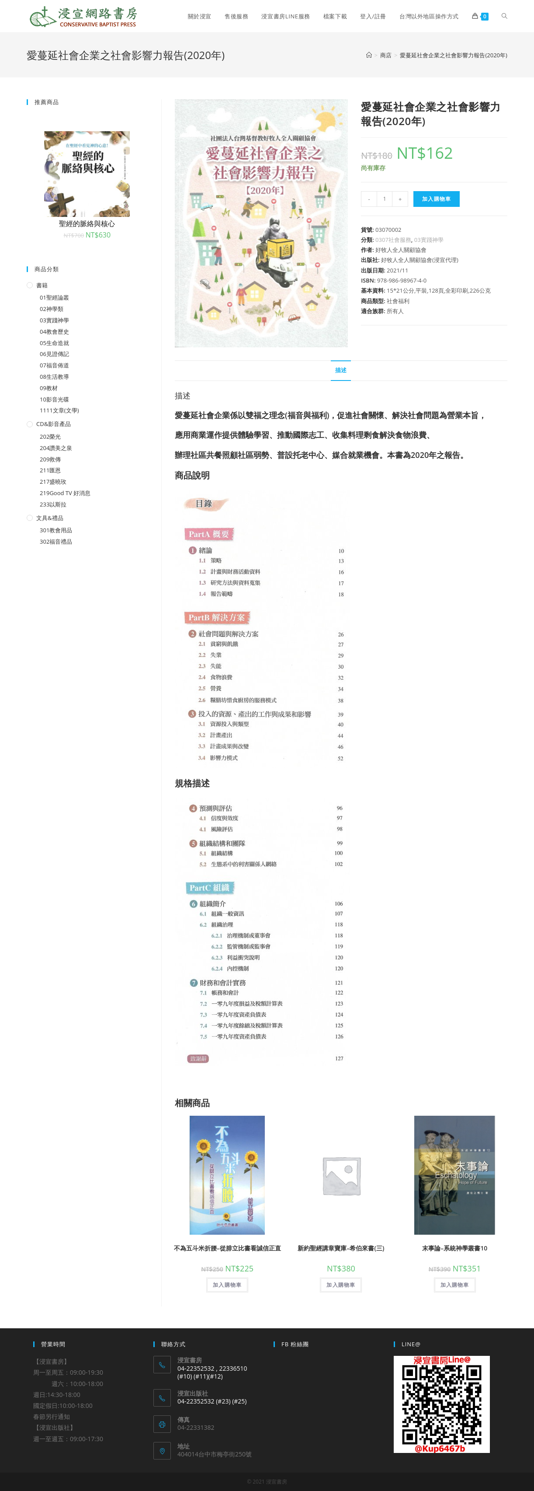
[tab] (341, 371)
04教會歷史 (54, 331)
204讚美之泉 (56, 448)
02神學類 (51, 309)
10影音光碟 (54, 399)
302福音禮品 (56, 541)
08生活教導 (54, 377)
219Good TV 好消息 (65, 493)
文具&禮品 (49, 518)
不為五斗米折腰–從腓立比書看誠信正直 (227, 1248)
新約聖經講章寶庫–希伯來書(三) (341, 1248)
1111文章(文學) (59, 410)
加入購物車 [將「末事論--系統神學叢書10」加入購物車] (454, 1284)
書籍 (42, 285)
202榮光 (50, 436)
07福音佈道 (54, 365)
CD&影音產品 (53, 424)
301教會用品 (56, 530)
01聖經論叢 (54, 297)
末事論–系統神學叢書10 (454, 1248)
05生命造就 (54, 343)
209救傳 (50, 459)
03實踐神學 (429, 240)
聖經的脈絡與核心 (87, 223)
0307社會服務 (393, 240)
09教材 (49, 388)
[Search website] (504, 16)
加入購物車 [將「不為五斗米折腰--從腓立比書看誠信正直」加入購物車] (227, 1284)
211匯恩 (50, 470)
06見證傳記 (54, 354)
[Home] (369, 55)
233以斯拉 (53, 504)
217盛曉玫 (53, 481)
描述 (341, 370)
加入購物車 (436, 199)
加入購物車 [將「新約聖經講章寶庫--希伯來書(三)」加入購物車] (340, 1284)
